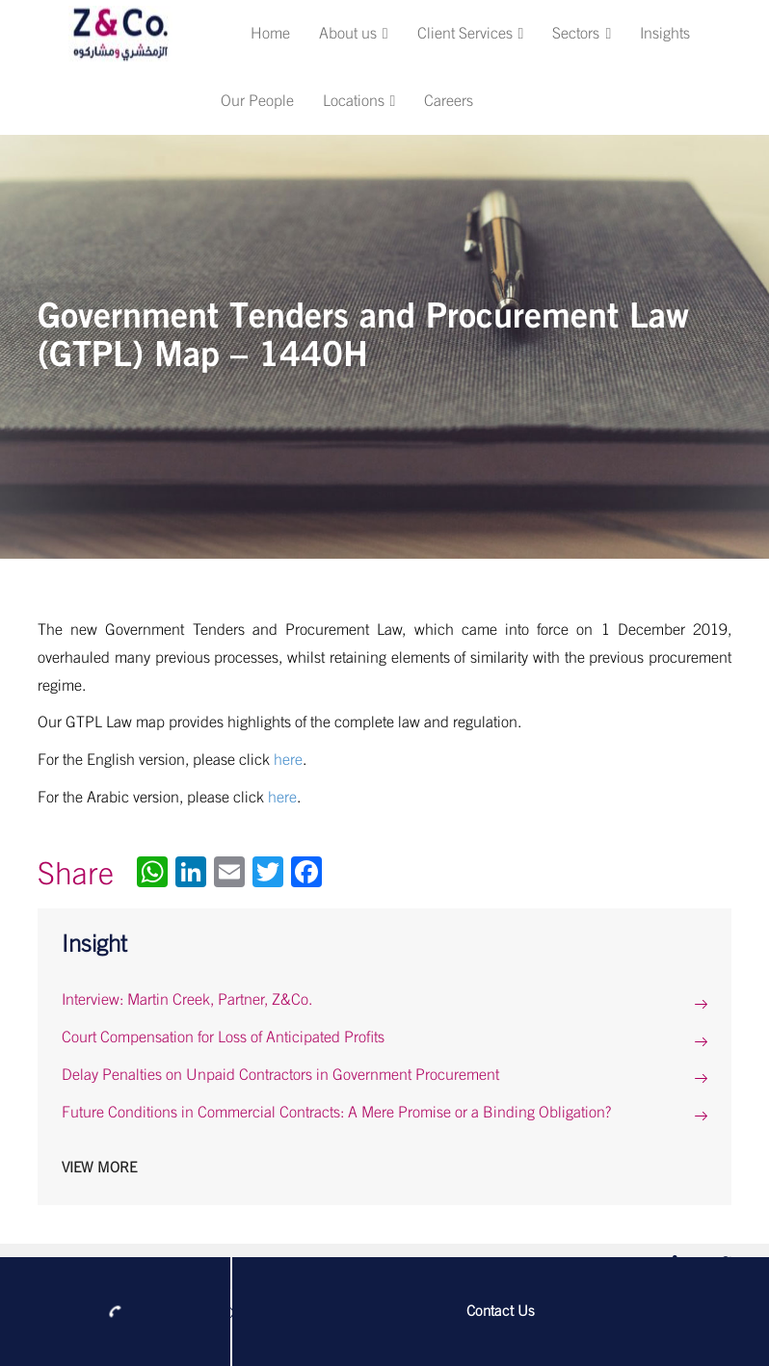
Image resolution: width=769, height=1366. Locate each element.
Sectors (581, 33)
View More (99, 1168)
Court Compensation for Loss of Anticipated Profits (223, 1037)
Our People (257, 101)
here (288, 760)
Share (76, 874)
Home (270, 33)
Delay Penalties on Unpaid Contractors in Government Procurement (280, 1075)
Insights (665, 33)
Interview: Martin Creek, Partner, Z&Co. (187, 1000)
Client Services (470, 33)
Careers (448, 101)
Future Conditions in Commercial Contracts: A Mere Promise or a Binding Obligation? (336, 1112)
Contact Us (500, 1311)
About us (353, 33)
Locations (359, 101)
